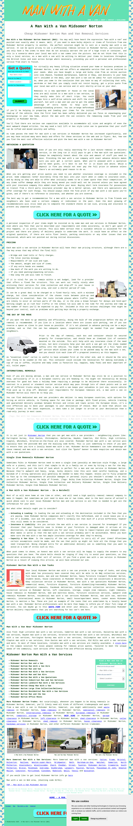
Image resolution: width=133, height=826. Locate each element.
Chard (53, 765)
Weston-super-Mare (41, 762)
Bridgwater (60, 762)
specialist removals (94, 710)
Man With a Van (22, 806)
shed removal (50, 721)
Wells (66, 771)
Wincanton (89, 771)
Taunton (82, 765)
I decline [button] (84, 818)
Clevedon (45, 771)
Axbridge (44, 768)
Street (72, 765)
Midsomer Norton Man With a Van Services (39, 654)
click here (120, 643)
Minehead (32, 768)
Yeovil (75, 771)
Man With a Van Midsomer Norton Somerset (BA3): (32, 40)
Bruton (22, 768)
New (14, 806)
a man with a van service (75, 94)
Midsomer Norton (36, 435)
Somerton (112, 762)
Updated (32, 806)
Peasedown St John (106, 768)
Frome (112, 760)
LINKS (96, 20)
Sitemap (8, 806)
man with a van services (73, 643)
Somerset (63, 760)
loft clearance (48, 718)
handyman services (16, 724)
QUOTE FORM (54, 607)
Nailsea (24, 762)
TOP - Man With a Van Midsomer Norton (27, 785)
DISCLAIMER (121, 20)
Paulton (80, 768)
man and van (61, 69)
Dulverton (12, 762)
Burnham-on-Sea (85, 762)
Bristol (121, 760)
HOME (89, 20)
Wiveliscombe (41, 765)
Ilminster (20, 771)
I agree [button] (75, 818)
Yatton (103, 760)
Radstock (57, 771)
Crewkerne (113, 765)
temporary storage (27, 716)
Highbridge (56, 768)
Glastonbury (25, 765)
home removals (49, 710)
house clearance (93, 721)
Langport (69, 768)
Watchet (101, 762)
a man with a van (23, 707)
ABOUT (103, 20)
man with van (106, 153)
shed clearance (88, 718)
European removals (85, 713)
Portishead (33, 771)
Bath (71, 762)
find (14, 632)
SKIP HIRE (69, 716)
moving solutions (94, 649)
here (70, 775)
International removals (38, 713)
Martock (90, 768)
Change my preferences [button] (98, 818)
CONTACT (111, 20)
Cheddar (62, 765)
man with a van (118, 45)
